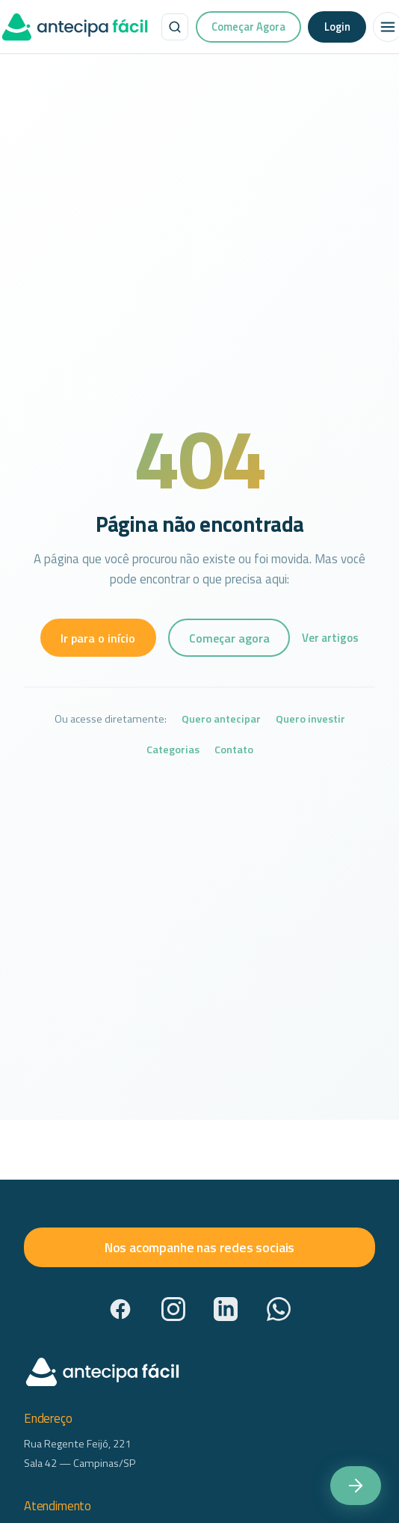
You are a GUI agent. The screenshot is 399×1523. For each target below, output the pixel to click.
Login (337, 26)
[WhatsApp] (279, 1309)
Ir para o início (98, 638)
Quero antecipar (221, 719)
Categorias (173, 750)
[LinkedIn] (226, 1309)
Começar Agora (248, 26)
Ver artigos (330, 637)
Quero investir (310, 719)
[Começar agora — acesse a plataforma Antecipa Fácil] (355, 1485)
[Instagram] (173, 1309)
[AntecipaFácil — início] (74, 27)
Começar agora (229, 638)
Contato (233, 750)
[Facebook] (120, 1309)
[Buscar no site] (174, 26)
